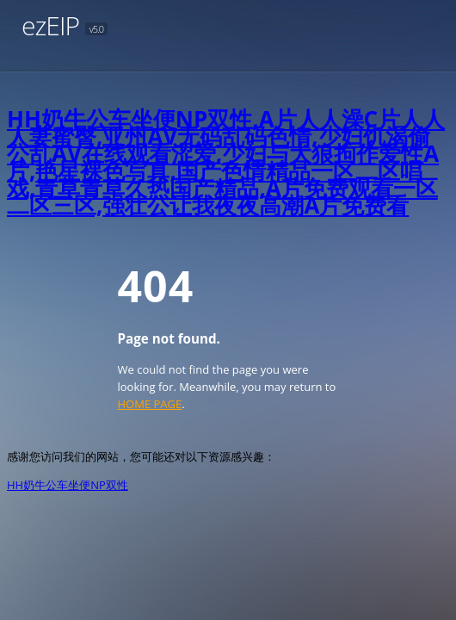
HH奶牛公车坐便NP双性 (67, 485)
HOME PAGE (150, 404)
